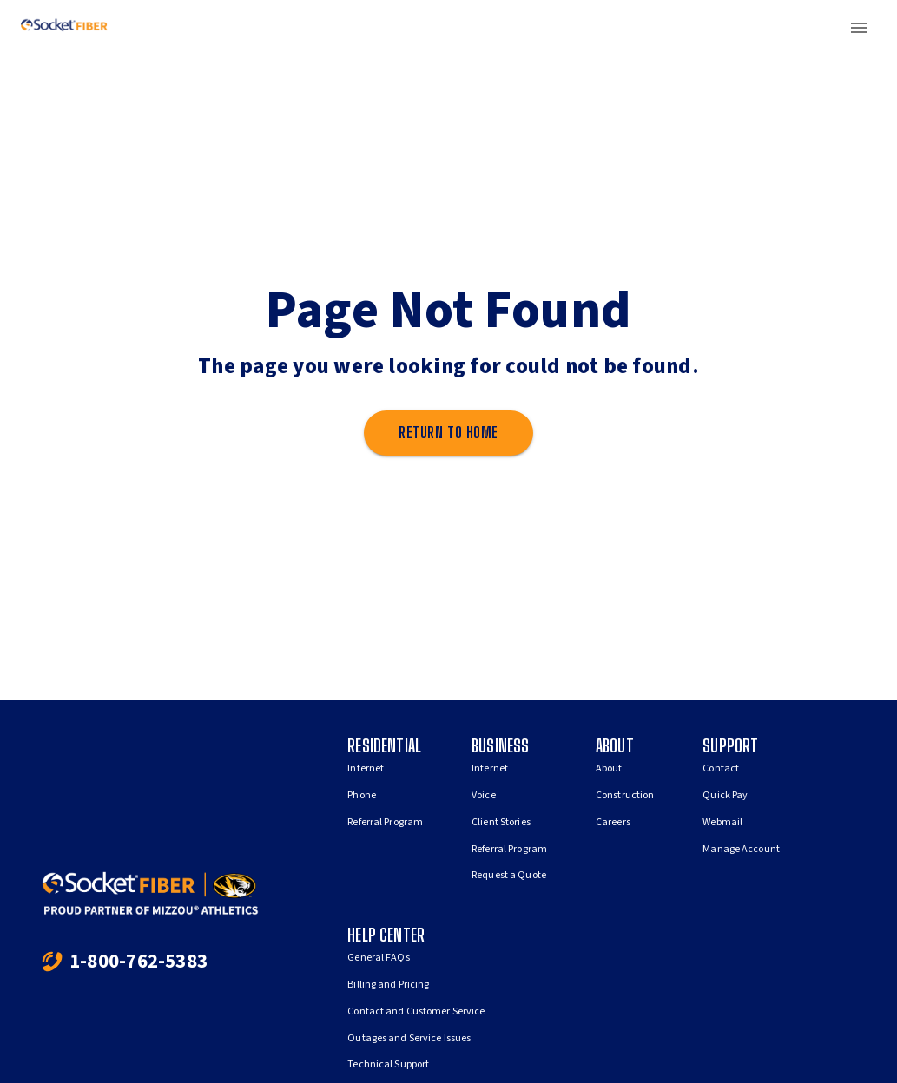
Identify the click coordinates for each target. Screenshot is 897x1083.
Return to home (448, 433)
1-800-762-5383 (138, 961)
